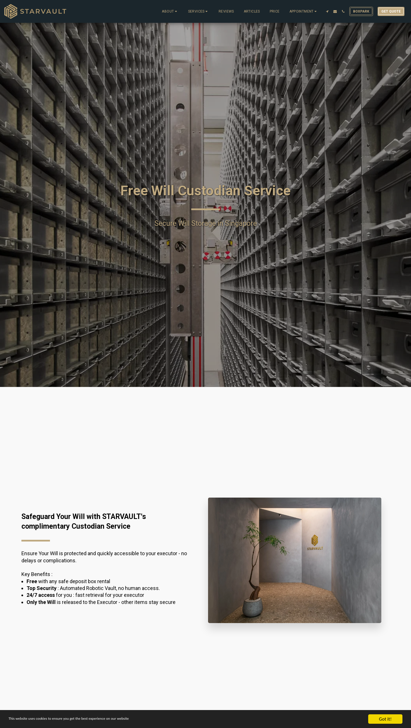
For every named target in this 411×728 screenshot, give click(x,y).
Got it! (385, 719)
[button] (170, 11)
